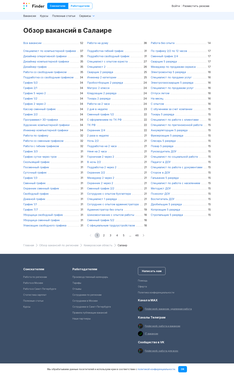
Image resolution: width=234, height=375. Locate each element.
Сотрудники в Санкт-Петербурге (91, 306)
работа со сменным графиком (43, 140)
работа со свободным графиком (45, 72)
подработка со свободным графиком (48, 77)
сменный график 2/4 (164, 56)
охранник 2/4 (96, 130)
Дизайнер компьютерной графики (46, 61)
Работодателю (80, 5)
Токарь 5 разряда (162, 114)
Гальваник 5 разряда (165, 177)
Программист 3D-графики (40, 119)
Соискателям (33, 269)
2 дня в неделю (97, 109)
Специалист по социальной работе (174, 156)
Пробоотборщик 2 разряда (105, 82)
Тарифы (76, 282)
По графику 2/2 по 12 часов (169, 51)
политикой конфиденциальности (156, 369)
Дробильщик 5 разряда (166, 204)
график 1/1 (30, 204)
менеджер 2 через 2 (100, 177)
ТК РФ (91, 125)
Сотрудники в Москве (85, 300)
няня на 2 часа (97, 151)
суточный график (35, 172)
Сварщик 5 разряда (164, 61)
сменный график (34, 183)
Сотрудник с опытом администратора (113, 204)
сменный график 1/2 (100, 114)
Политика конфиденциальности (156, 292)
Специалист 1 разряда (102, 199)
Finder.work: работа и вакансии (162, 326)
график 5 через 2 (34, 93)
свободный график (36, 193)
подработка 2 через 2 (101, 167)
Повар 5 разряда (162, 146)
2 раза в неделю (98, 135)
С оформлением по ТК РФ (104, 119)
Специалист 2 (96, 66)
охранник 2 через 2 (100, 183)
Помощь (143, 280)
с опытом (157, 103)
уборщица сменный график (41, 220)
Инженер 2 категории (101, 77)
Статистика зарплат (35, 294)
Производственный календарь (90, 277)
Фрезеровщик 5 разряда (167, 135)
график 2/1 (30, 88)
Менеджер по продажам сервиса (173, 66)
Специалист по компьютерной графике (49, 51)
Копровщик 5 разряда (165, 209)
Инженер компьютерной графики (45, 130)
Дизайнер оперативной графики (45, 56)
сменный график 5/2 (100, 220)
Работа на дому (97, 43)
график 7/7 (30, 209)
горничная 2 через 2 (100, 156)
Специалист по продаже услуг (171, 77)
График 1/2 (30, 98)
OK (182, 369)
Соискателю (58, 5)
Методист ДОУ (161, 188)
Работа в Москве (33, 282)
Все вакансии (32, 43)
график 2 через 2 (34, 103)
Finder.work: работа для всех (161, 350)
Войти (176, 6)
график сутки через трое (40, 156)
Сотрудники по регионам (86, 294)
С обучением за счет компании (171, 109)
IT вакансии (151, 333)
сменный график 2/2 (100, 188)
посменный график (36, 167)
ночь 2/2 (93, 140)
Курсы (44, 16)
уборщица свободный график (43, 215)
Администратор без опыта (105, 209)
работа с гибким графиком (41, 146)
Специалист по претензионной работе (176, 125)
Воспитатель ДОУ (162, 199)
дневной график (34, 199)
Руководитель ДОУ (163, 151)
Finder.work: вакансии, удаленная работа (168, 308)
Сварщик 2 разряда (100, 72)
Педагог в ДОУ (161, 162)
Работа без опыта (162, 43)
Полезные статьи (63, 16)
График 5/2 (30, 82)
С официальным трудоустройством (111, 225)
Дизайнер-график (35, 66)
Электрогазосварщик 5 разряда (172, 82)
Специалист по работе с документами (176, 167)
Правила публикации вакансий (89, 312)
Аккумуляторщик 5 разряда (169, 130)
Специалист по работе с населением (175, 183)
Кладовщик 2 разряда (101, 93)
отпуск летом (160, 93)
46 (137, 235)
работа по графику (35, 135)
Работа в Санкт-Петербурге (39, 288)
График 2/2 (30, 114)
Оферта (142, 286)
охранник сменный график (41, 188)
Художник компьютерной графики (46, 125)
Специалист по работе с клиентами (175, 119)
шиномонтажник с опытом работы (110, 215)
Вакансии (29, 16)
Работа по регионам (35, 277)
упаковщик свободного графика (44, 225)
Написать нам (152, 271)
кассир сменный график (39, 109)
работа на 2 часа (98, 103)
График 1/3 (30, 177)
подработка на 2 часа (102, 146)
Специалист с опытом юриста (107, 61)
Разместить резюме (196, 6)
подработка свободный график (108, 56)
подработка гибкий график (105, 51)
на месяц (157, 98)
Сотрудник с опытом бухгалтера (109, 193)
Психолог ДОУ (160, 193)
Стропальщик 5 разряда (167, 215)
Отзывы (76, 288)
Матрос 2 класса (98, 88)
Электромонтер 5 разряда (168, 72)
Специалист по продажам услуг (172, 88)
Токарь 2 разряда (98, 98)
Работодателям (84, 269)
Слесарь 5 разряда (163, 140)
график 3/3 (30, 151)
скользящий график (36, 162)
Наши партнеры (81, 318)
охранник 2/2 (96, 172)
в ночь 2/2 (94, 162)
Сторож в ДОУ (160, 172)
